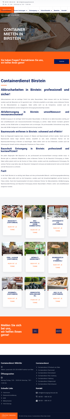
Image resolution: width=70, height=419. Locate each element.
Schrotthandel (46, 10)
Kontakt (64, 11)
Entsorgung (34, 10)
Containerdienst (6, 11)
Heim (2, 15)
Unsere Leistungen (20, 10)
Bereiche (56, 11)
